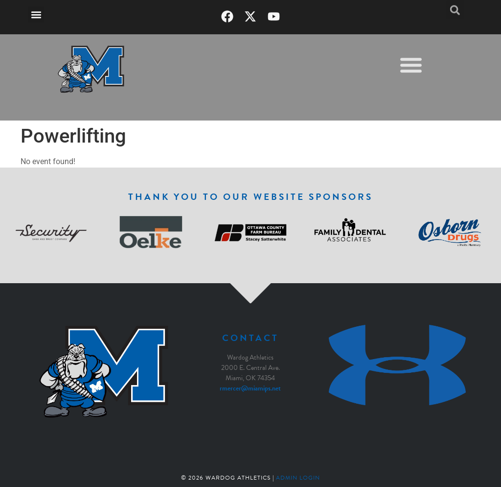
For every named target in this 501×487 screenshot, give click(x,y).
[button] (36, 14)
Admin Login (298, 477)
